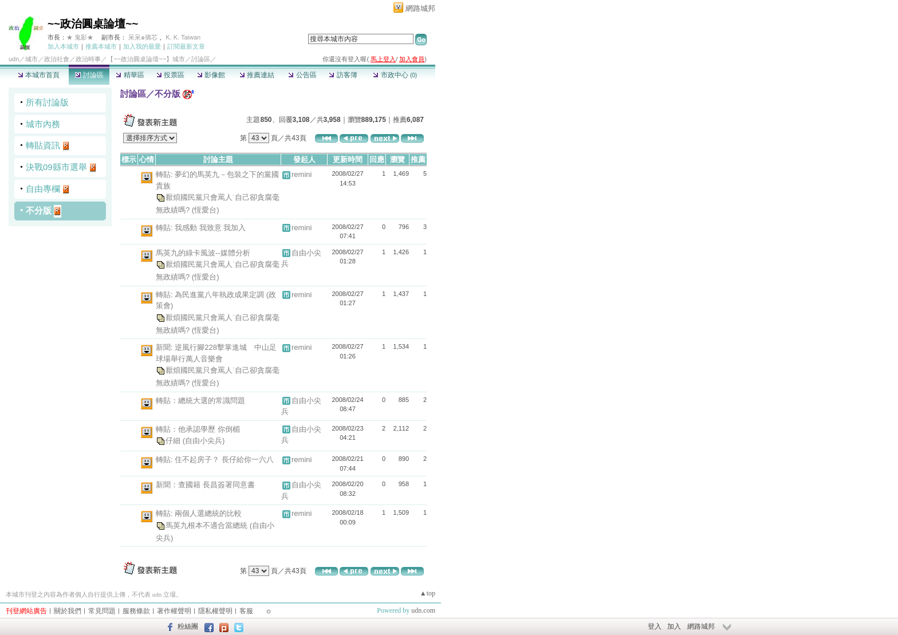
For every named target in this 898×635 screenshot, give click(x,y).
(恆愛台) (205, 210)
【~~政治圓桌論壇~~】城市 (146, 59)
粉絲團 (188, 626)
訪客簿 (343, 75)
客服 (246, 611)
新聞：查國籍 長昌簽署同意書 (205, 484)
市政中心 (395, 75)
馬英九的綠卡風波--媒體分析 (203, 253)
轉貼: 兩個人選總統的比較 (199, 513)
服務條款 (136, 611)
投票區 (170, 75)
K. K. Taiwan (183, 37)
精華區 (130, 75)
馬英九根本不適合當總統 (208, 525)
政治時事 (88, 59)
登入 (654, 626)
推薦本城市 (101, 46)
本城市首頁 (39, 75)
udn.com (423, 610)
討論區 (89, 75)
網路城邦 (420, 8)
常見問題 (102, 611)
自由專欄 (43, 189)
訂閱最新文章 (186, 46)
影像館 (211, 75)
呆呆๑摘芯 (142, 37)
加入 (674, 626)
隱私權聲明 (215, 611)
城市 (31, 59)
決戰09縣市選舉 (56, 167)
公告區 (302, 75)
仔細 (174, 440)
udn (14, 59)
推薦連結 (256, 75)
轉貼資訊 (43, 145)
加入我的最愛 (142, 46)
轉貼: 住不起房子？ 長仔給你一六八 (215, 459)
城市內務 (43, 124)
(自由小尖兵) (204, 440)
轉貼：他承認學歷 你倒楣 (198, 429)
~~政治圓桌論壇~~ (93, 24)
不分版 (39, 210)
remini (302, 174)
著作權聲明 (174, 611)
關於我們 (67, 611)
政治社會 (56, 59)
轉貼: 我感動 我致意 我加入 (201, 227)
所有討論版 (47, 102)
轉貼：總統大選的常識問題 (200, 400)
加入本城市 (63, 46)
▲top (427, 593)
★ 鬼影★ (79, 37)
